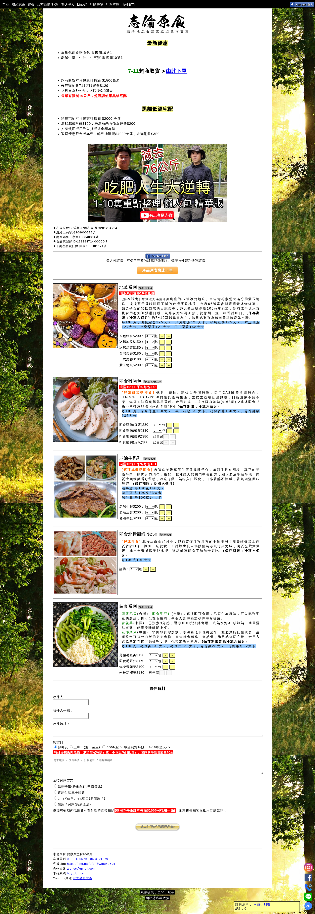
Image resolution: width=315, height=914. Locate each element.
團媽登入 (68, 4)
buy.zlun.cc (75, 878)
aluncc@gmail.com (81, 873)
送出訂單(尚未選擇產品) (157, 831)
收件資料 (129, 4)
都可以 (61, 749)
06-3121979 (99, 863)
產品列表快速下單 (157, 270)
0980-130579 (77, 863)
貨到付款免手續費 (69, 797)
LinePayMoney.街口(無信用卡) (79, 803)
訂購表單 (96, 4)
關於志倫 (18, 4)
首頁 (5, 4)
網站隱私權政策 (158, 903)
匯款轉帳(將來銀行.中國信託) (78, 791)
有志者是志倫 (82, 883)
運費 (31, 4)
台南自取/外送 (47, 4)
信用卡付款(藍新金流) (72, 809)
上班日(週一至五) (85, 749)
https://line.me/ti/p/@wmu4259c (91, 868)
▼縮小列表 (261, 904)
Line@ (82, 4)
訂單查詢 (113, 4)
